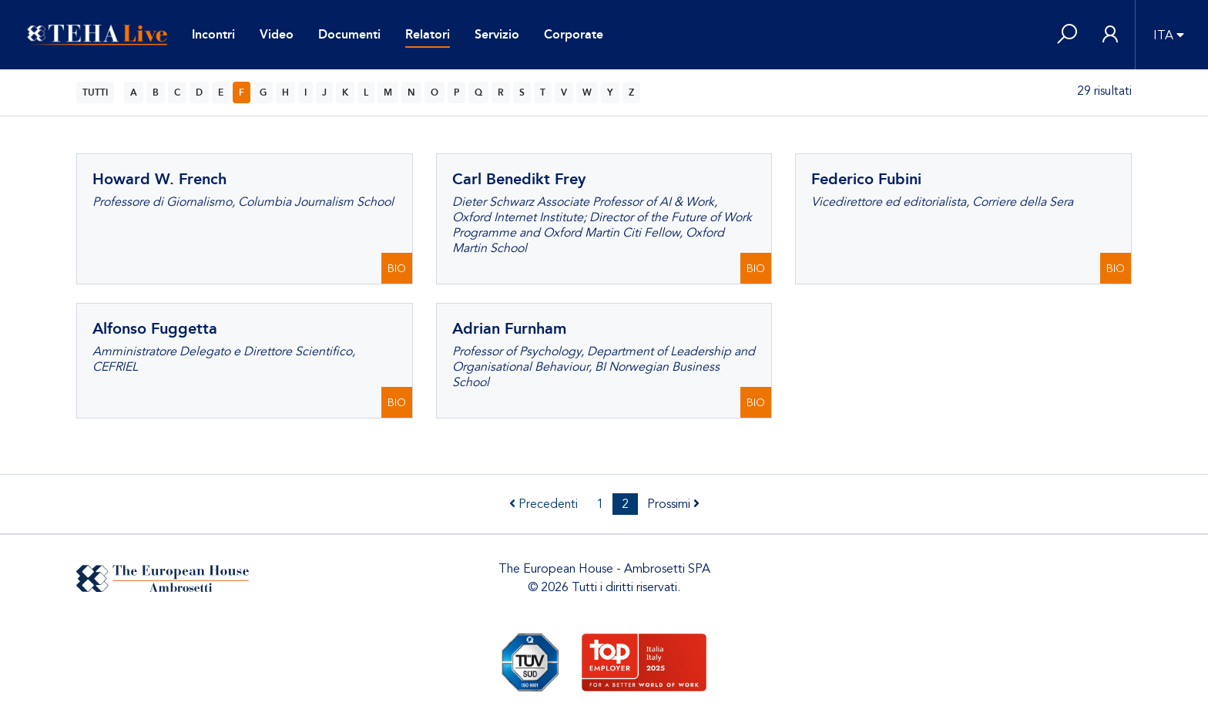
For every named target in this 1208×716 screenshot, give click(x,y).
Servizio (497, 34)
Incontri (213, 34)
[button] (1067, 35)
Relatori (427, 34)
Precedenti (543, 504)
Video (277, 34)
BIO (397, 268)
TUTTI (95, 92)
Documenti (349, 34)
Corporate (573, 34)
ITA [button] (1163, 35)
